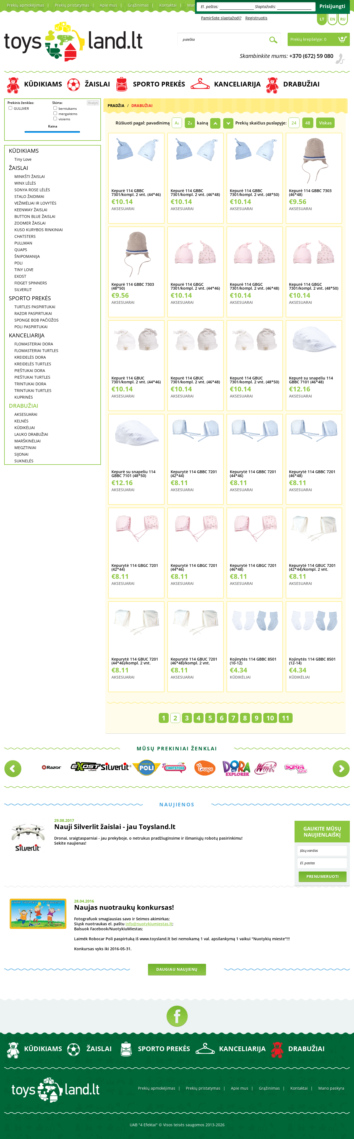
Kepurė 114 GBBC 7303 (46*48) (310, 193)
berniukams (68, 108)
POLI (18, 263)
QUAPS (20, 249)
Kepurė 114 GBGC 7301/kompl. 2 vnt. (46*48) (254, 286)
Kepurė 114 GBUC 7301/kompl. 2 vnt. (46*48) (195, 380)
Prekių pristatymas (72, 5)
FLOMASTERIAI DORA (33, 343)
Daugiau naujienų (176, 969)
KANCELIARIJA (237, 83)
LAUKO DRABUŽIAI (31, 434)
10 (270, 717)
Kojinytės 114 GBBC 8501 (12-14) (312, 661)
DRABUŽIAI (301, 83)
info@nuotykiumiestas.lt (149, 923)
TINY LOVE (23, 269)
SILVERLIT (23, 289)
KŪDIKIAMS (43, 83)
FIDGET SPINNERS (30, 283)
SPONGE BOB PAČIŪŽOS (36, 320)
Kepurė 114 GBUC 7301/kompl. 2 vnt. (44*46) (136, 380)
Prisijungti (332, 6)
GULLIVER (21, 108)
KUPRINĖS (23, 397)
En (332, 19)
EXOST (20, 276)
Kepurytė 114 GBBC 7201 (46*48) (312, 474)
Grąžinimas (138, 5)
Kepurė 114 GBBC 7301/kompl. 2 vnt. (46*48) (195, 193)
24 (293, 123)
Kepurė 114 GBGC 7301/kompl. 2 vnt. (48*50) (313, 286)
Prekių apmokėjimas (25, 5)
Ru (343, 19)
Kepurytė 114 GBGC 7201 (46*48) (253, 568)
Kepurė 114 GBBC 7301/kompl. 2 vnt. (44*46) (136, 193)
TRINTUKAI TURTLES (32, 390)
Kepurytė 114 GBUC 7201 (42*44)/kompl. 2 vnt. (312, 568)
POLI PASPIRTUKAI (31, 326)
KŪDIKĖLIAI (24, 427)
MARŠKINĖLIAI (27, 441)
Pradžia (116, 105)
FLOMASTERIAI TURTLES (36, 350)
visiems (64, 119)
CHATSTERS (25, 236)
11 (286, 717)
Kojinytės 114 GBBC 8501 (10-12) (253, 661)
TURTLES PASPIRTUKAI (34, 306)
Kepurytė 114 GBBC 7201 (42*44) (194, 474)
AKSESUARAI (25, 414)
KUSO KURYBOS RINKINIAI (38, 229)
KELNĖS (21, 421)
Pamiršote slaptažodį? (221, 18)
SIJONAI (21, 454)
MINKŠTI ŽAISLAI (29, 176)
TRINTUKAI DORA (30, 383)
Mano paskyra (331, 1088)
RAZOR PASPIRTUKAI (33, 313)
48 (307, 123)
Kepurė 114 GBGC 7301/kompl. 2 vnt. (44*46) (195, 286)
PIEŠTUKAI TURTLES (32, 377)
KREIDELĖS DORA (30, 357)
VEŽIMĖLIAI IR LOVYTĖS (35, 203)
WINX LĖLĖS (25, 183)
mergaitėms (68, 113)
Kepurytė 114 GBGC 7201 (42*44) (134, 568)
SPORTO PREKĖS (159, 83)
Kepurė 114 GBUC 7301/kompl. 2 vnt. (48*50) (254, 380)
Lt (322, 19)
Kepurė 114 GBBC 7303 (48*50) (132, 286)
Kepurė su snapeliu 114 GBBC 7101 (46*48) (311, 380)
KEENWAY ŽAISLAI (30, 209)
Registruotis (256, 18)
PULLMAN (23, 243)
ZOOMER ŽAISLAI (30, 223)
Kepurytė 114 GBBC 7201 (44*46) (253, 474)
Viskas (325, 123)
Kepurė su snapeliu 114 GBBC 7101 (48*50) (133, 474)
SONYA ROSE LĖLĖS (32, 189)
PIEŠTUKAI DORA (29, 370)
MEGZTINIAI (25, 447)
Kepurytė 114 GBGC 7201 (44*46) (194, 568)
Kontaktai (168, 5)
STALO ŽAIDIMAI (29, 196)
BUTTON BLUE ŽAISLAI (34, 216)
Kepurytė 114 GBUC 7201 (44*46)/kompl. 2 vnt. (134, 661)
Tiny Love (23, 159)
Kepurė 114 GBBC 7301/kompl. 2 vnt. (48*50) (254, 193)
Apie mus (108, 5)
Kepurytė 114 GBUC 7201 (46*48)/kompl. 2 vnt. (194, 661)
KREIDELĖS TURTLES (32, 363)
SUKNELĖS (23, 460)
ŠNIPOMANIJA (27, 256)
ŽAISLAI (97, 83)
